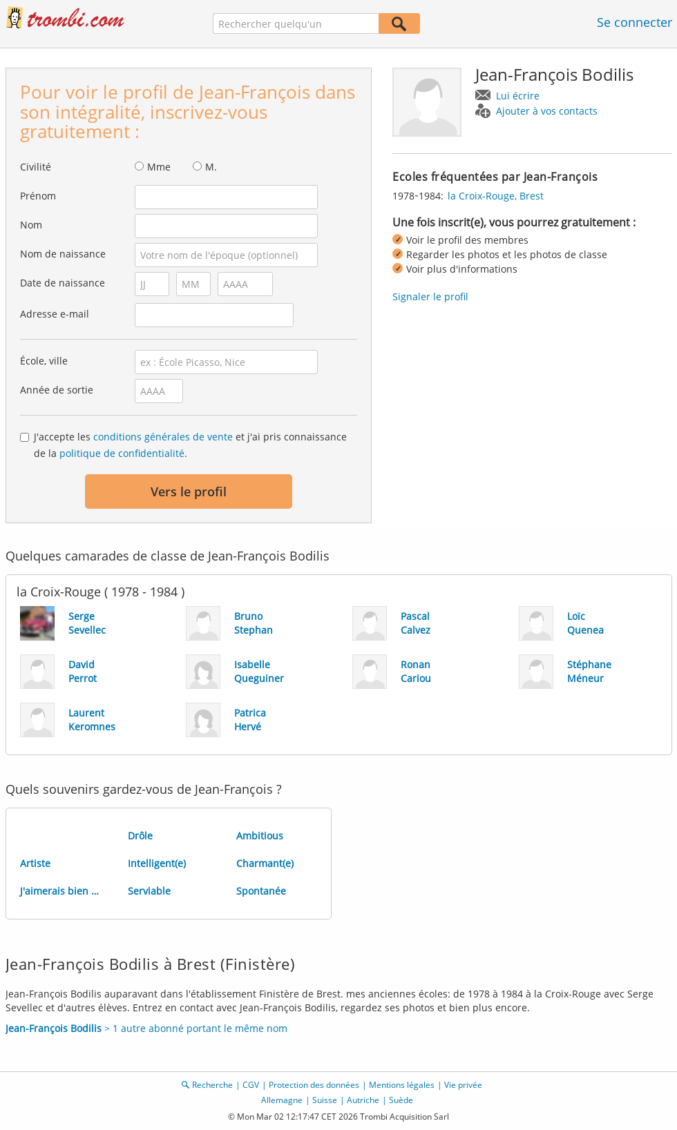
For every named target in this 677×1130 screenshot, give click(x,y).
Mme (159, 166)
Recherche (212, 1085)
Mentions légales (402, 1085)
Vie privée (463, 1085)
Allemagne (282, 1100)
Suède (401, 1100)
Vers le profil (189, 491)
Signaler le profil (430, 296)
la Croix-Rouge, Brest (496, 195)
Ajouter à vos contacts (547, 110)
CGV (250, 1085)
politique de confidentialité (121, 453)
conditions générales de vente (163, 436)
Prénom (38, 195)
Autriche (363, 1100)
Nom (31, 224)
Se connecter (634, 22)
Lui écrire (518, 95)
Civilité (35, 166)
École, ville (44, 360)
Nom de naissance (63, 253)
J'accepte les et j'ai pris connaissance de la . (190, 445)
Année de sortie (56, 389)
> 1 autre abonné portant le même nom (146, 1028)
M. (211, 166)
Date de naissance (62, 282)
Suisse (324, 1100)
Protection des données (314, 1085)
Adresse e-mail (54, 313)
